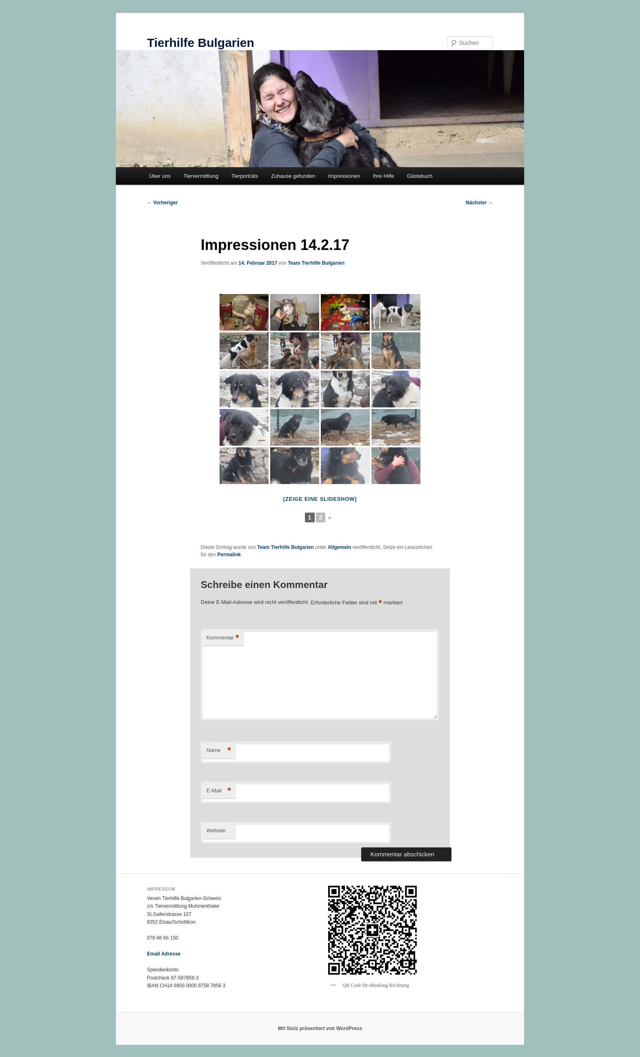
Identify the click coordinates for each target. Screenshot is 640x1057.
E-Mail (219, 791)
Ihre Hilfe (383, 176)
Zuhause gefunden (293, 176)
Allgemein (339, 547)
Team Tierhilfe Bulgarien (316, 263)
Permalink (229, 554)
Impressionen (344, 176)
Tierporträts (244, 176)
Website (216, 830)
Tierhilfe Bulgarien (200, 42)
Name (219, 750)
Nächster (479, 203)
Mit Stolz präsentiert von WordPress (320, 1028)
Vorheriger (162, 203)
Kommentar (223, 638)
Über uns (160, 176)
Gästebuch (420, 176)
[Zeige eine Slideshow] (320, 499)
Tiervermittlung (200, 176)
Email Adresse (163, 954)
